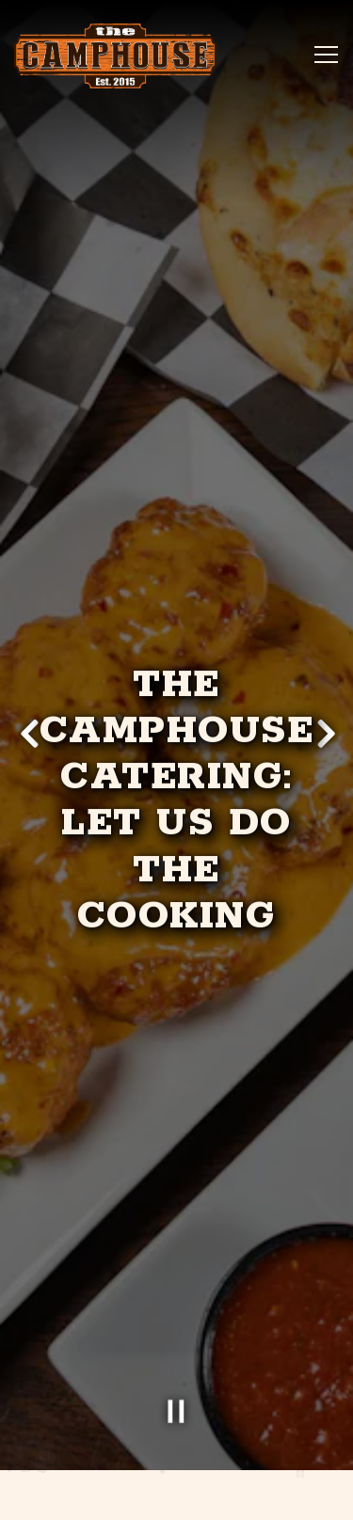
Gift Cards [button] (176, 1495)
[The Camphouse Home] (115, 56)
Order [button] (177, 1444)
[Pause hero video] (177, 1366)
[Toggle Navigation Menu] (326, 54)
